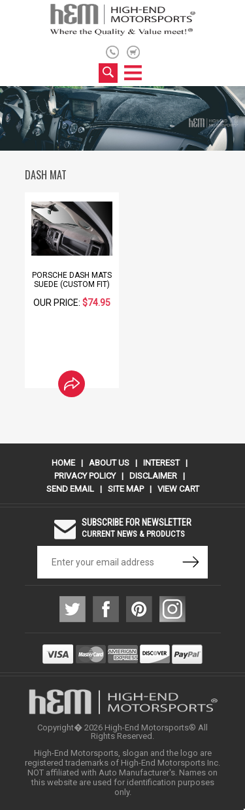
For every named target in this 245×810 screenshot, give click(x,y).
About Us (109, 463)
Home (63, 463)
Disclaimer (153, 476)
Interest (161, 463)
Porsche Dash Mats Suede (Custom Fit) (72, 280)
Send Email (70, 489)
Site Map (126, 489)
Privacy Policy (85, 476)
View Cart (178, 489)
